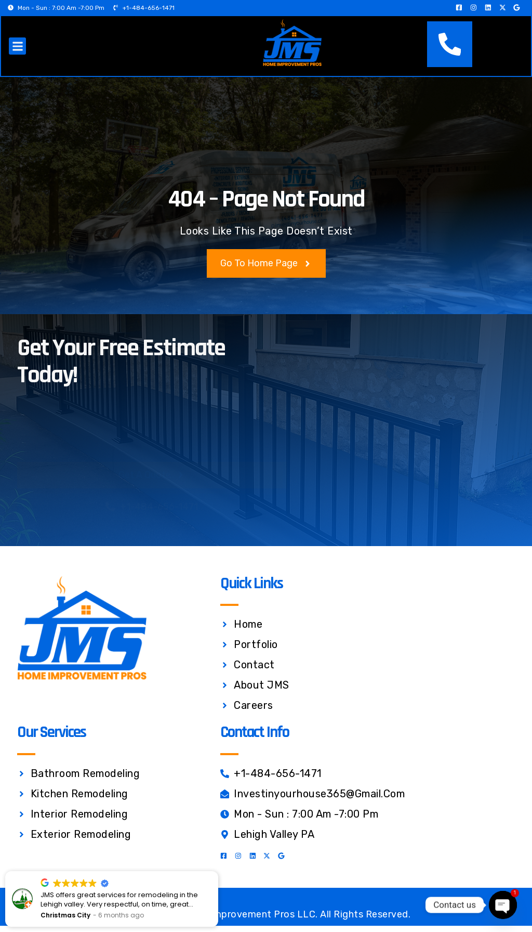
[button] (17, 49)
